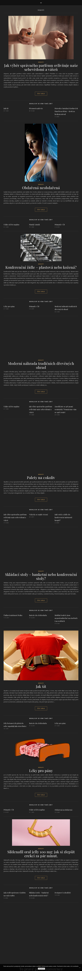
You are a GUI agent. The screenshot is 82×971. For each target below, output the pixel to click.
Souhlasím (41, 968)
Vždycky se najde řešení (38, 514)
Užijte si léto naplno (11, 225)
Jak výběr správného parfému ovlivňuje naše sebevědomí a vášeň (41, 67)
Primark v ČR (60, 225)
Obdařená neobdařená (41, 187)
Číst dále (41, 93)
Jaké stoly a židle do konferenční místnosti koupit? (63, 517)
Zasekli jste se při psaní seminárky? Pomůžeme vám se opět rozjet (65, 409)
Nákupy (41, 62)
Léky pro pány (9, 306)
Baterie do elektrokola (38, 615)
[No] (80, 967)
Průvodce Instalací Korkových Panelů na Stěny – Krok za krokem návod (66, 111)
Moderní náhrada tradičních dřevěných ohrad (41, 365)
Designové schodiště (63, 893)
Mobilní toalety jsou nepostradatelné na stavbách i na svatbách (66, 618)
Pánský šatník (34, 225)
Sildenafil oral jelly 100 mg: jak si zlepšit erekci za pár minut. (41, 853)
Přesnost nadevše (36, 108)
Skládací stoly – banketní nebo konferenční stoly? (41, 576)
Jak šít (6, 108)
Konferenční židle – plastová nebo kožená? (41, 267)
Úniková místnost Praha (13, 615)
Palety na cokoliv (41, 477)
